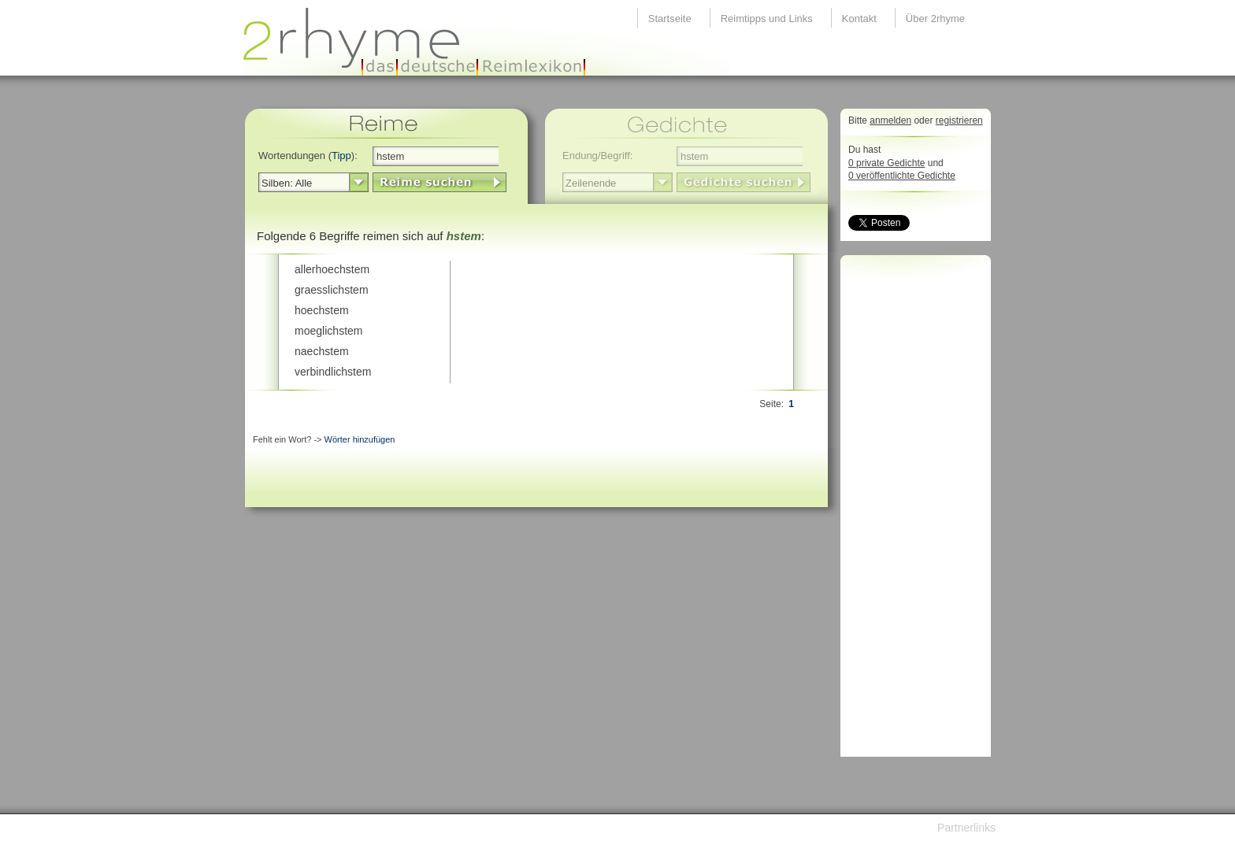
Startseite (670, 18)
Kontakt (859, 18)
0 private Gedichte (886, 163)
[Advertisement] (911, 510)
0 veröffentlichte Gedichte (901, 175)
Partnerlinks (966, 827)
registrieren (959, 120)
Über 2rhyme (935, 18)
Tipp (341, 155)
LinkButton (439, 182)
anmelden (890, 120)
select (359, 182)
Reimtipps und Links (767, 18)
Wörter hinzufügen (360, 439)
